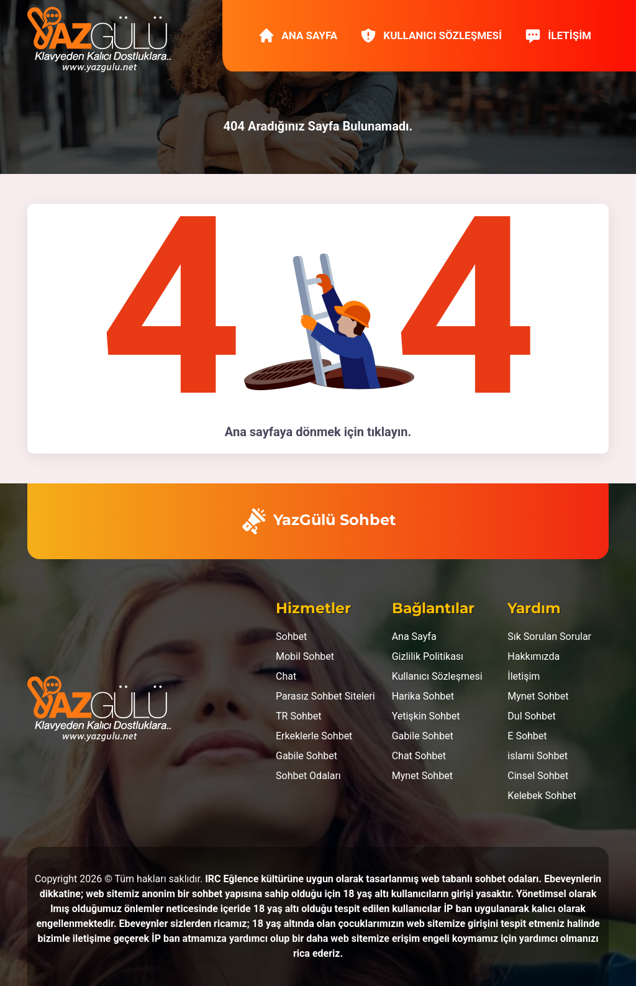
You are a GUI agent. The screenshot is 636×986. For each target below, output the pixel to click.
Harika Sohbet (423, 696)
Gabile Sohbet (306, 756)
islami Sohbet (537, 756)
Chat (286, 676)
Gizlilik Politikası (427, 656)
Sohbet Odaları (308, 776)
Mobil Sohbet (305, 656)
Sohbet (291, 636)
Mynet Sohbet (422, 776)
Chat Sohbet (419, 756)
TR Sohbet (299, 716)
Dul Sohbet (531, 716)
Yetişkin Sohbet (426, 716)
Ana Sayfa (297, 35)
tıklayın (387, 431)
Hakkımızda (533, 656)
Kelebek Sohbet (541, 795)
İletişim (557, 35)
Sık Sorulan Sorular (549, 636)
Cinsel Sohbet (537, 776)
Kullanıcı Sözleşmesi (431, 35)
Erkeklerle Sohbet (314, 736)
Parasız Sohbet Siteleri (325, 696)
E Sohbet (527, 736)
